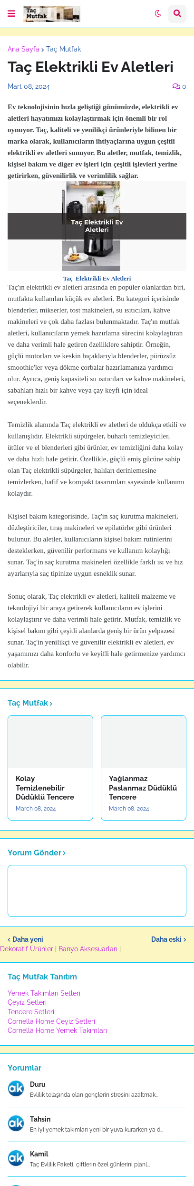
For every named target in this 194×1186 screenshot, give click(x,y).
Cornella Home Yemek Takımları (57, 1030)
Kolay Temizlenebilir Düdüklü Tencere (45, 787)
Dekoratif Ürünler (27, 949)
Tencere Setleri (31, 1012)
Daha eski (166, 939)
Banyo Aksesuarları (88, 949)
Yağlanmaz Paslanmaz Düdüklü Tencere (143, 787)
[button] (11, 14)
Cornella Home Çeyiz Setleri (51, 1021)
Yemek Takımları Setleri (44, 993)
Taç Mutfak (63, 49)
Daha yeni (27, 939)
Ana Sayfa (23, 49)
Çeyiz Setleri (27, 1002)
